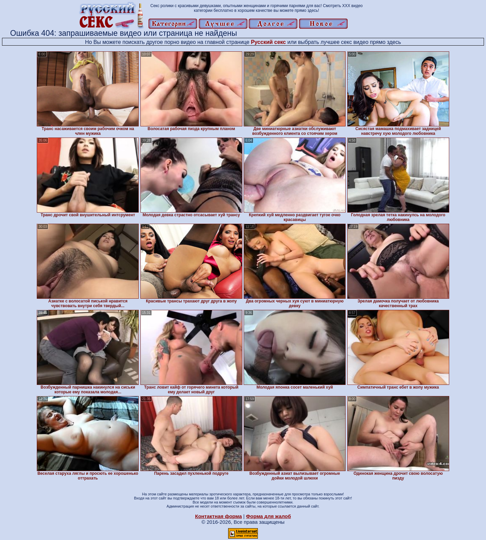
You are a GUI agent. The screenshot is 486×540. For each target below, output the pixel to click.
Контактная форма (218, 516)
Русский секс (268, 42)
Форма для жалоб (268, 516)
